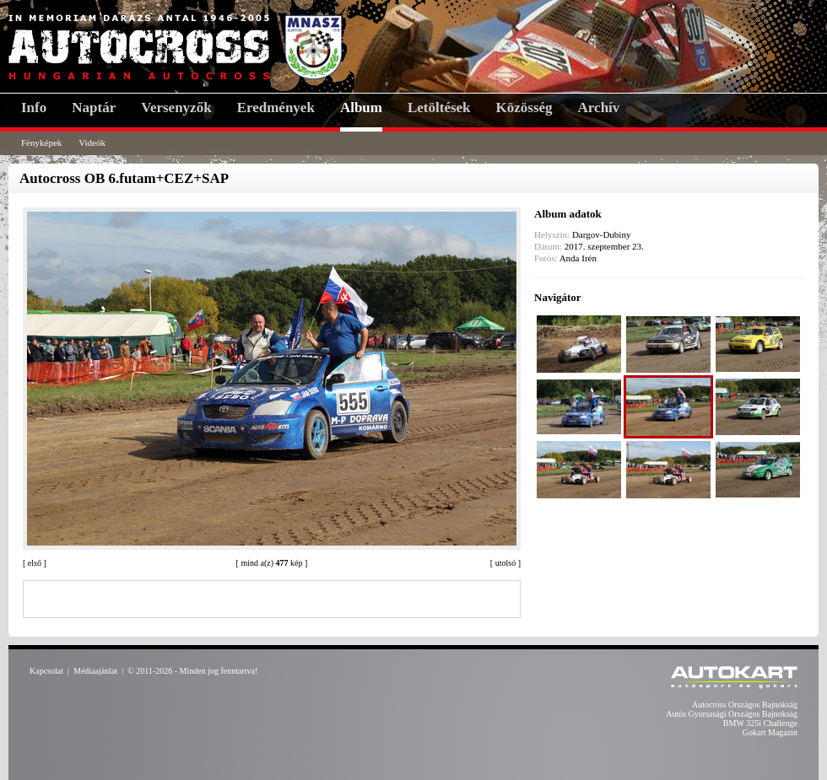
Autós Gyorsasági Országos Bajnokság (731, 713)
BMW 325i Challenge (760, 723)
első (34, 563)
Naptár (94, 108)
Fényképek (41, 142)
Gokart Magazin (770, 732)
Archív (599, 108)
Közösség (524, 108)
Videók (91, 142)
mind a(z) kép (271, 563)
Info (33, 108)
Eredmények (276, 108)
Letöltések (439, 108)
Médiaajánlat (95, 670)
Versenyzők (176, 108)
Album (361, 108)
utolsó (505, 563)
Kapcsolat (46, 670)
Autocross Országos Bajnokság (744, 704)
